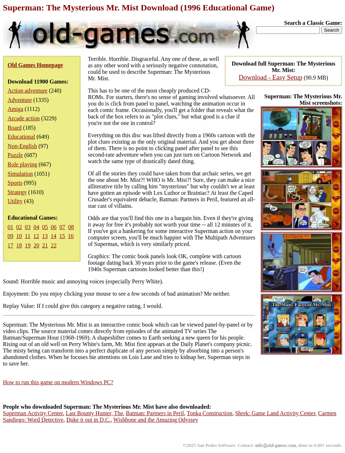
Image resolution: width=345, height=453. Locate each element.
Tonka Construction (209, 413)
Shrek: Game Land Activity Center (275, 413)
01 (10, 227)
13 (45, 236)
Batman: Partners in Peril (155, 413)
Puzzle (15, 155)
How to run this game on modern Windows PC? (58, 382)
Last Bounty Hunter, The (94, 413)
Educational (21, 137)
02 (19, 227)
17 (10, 245)
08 (71, 227)
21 (45, 245)
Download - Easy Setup (271, 77)
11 (27, 236)
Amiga (15, 109)
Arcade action (24, 118)
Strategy (17, 192)
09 (10, 236)
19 (28, 245)
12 (36, 236)
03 (28, 227)
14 (53, 236)
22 (54, 245)
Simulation (20, 174)
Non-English (22, 146)
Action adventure (28, 91)
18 (19, 245)
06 (54, 227)
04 (36, 227)
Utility (15, 201)
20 (36, 245)
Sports (15, 183)
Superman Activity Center (33, 413)
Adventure (20, 100)
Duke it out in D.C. (88, 420)
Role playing (22, 164)
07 (62, 227)
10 (19, 236)
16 (70, 236)
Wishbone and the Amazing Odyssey (155, 420)
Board (15, 128)
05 (45, 227)
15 (62, 236)
